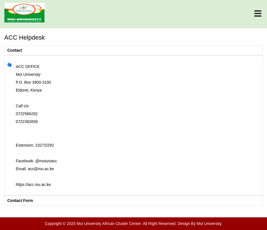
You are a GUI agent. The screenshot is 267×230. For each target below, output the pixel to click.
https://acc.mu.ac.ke (33, 184)
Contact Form (20, 200)
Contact (14, 50)
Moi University (209, 223)
